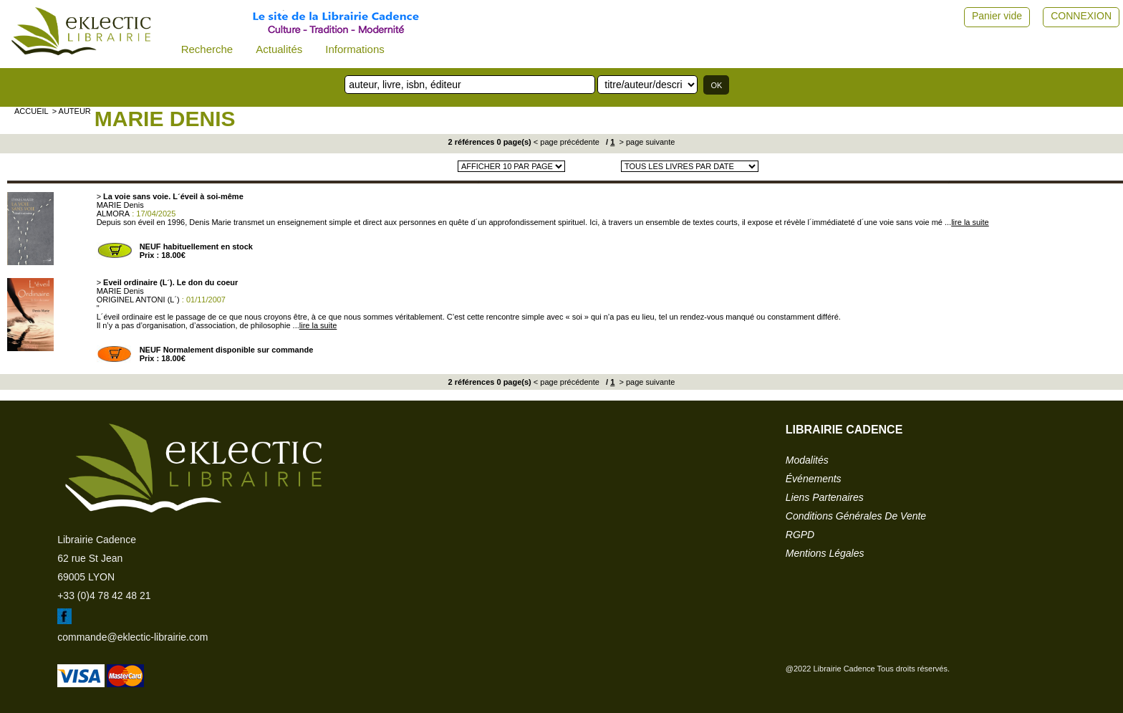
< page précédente (566, 142)
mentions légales (825, 553)
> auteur (71, 111)
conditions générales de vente (856, 516)
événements (814, 478)
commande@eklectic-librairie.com (132, 637)
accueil (31, 111)
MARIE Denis (165, 118)
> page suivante (646, 142)
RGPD (800, 534)
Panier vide (997, 15)
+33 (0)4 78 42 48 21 (103, 595)
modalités (807, 460)
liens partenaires (825, 497)
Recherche (207, 49)
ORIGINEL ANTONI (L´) (138, 299)
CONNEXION (1081, 15)
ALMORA (113, 213)
